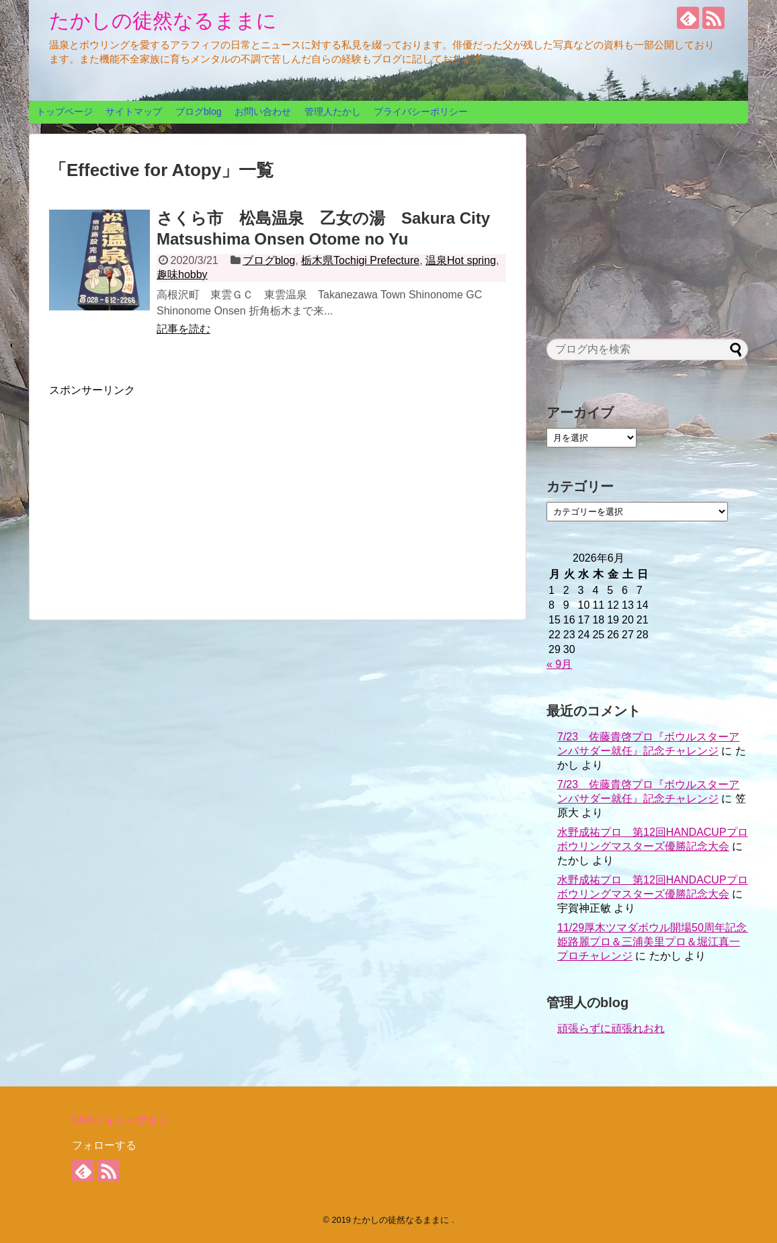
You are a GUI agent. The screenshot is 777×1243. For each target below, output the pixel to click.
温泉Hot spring (460, 260)
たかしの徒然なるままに (163, 20)
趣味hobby (182, 274)
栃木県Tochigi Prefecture (360, 260)
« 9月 (559, 664)
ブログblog (198, 111)
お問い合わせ (263, 111)
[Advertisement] (162, 492)
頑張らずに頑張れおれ (611, 1028)
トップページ (64, 111)
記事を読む (183, 329)
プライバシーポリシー (421, 111)
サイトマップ (134, 111)
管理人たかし (332, 111)
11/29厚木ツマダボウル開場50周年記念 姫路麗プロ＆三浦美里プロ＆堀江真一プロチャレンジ (657, 941)
